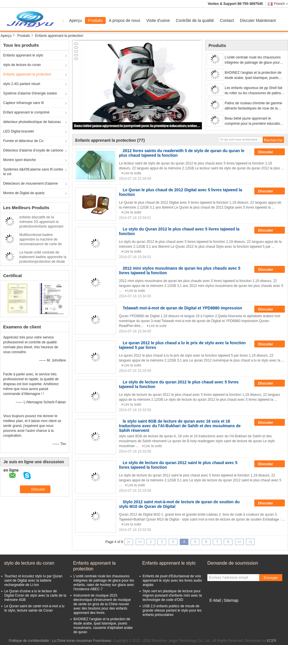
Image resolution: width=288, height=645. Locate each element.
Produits (95, 20)
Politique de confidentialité (29, 641)
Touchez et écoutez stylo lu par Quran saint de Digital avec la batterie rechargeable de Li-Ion (33, 580)
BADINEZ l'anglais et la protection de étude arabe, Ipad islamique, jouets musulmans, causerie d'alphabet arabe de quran (254, 75)
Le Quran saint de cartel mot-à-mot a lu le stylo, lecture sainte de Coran (34, 608)
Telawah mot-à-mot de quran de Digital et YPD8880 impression (182, 308)
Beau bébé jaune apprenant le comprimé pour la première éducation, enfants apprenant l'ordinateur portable (137, 126)
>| (250, 542)
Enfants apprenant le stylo (23, 55)
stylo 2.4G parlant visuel (21, 84)
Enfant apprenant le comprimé (26, 112)
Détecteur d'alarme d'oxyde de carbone (33, 150)
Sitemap (230, 600)
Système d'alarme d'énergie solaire (30, 93)
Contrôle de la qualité (195, 20)
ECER (271, 641)
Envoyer (271, 578)
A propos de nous (124, 20)
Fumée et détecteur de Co (23, 141)
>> (239, 542)
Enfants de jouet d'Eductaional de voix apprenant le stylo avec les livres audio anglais (172, 580)
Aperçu (75, 20)
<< (140, 542)
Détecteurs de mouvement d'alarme (30, 183)
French (281, 4)
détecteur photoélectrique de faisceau (32, 122)
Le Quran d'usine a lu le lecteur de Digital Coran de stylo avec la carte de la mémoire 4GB (35, 595)
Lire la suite (132, 173)
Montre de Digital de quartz (24, 193)
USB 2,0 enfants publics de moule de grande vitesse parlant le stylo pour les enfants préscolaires (172, 610)
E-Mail (215, 600)
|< (128, 542)
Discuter (269, 152)
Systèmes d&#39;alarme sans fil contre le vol (33, 171)
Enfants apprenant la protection (27, 74)
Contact (227, 20)
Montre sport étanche (19, 160)
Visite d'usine (158, 20)
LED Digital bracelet (18, 131)
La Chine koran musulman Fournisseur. (82, 641)
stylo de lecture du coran (22, 65)
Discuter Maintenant (258, 20)
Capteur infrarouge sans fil (23, 103)
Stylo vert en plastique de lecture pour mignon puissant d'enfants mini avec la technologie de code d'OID (172, 595)
